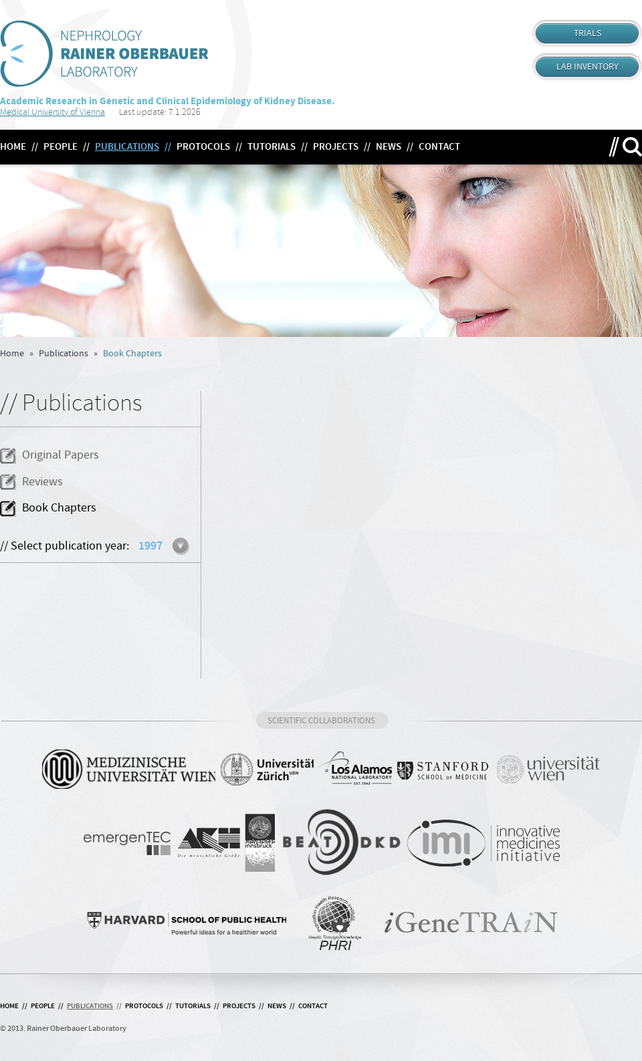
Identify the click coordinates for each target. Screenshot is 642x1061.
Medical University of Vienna (52, 112)
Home (12, 354)
